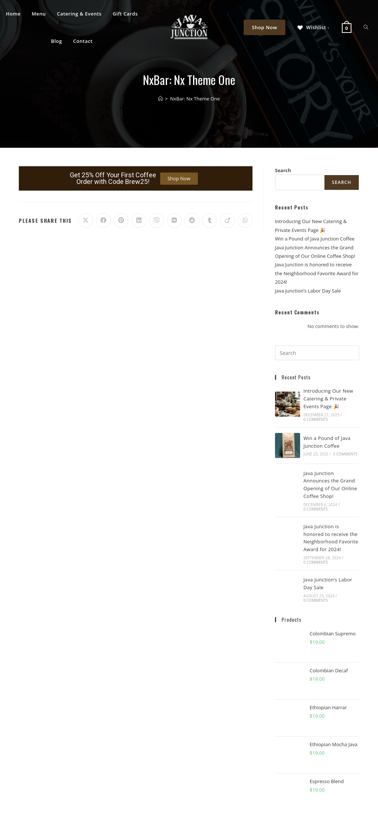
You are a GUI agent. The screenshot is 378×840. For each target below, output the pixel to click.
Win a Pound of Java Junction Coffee (315, 238)
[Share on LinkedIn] (138, 220)
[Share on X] (85, 220)
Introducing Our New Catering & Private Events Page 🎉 (328, 398)
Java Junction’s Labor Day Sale (308, 290)
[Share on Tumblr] (209, 220)
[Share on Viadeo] (227, 220)
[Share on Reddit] (192, 220)
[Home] (160, 98)
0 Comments (315, 419)
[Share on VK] (174, 220)
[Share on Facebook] (103, 220)
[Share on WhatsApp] (245, 220)
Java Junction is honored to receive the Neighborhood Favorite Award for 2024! (317, 273)
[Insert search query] (317, 352)
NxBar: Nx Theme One (195, 98)
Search (283, 170)
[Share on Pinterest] (121, 220)
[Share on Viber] (156, 220)
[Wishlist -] (313, 27)
